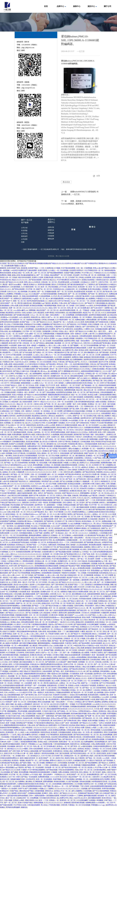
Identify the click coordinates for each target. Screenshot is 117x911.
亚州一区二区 (55, 601)
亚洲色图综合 (64, 491)
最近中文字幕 (104, 362)
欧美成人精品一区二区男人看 (22, 273)
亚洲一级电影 (32, 345)
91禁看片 (17, 449)
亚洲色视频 (108, 338)
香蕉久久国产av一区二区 (50, 317)
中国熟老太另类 (8, 362)
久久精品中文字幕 (38, 423)
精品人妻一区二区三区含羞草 (88, 425)
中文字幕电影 (82, 324)
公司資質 (24, 239)
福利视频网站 (112, 502)
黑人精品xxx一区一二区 (60, 786)
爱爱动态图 (24, 549)
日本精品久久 (85, 282)
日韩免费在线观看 (109, 277)
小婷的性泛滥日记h (102, 280)
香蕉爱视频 (61, 545)
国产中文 (96, 791)
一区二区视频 (82, 573)
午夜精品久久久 (87, 524)
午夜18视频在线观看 (55, 463)
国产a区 (88, 739)
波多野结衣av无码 (100, 674)
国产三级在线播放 (48, 392)
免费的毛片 (17, 298)
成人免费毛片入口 (83, 463)
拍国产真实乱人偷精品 (61, 669)
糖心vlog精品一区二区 (37, 298)
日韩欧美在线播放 (98, 369)
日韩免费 (65, 526)
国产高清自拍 (37, 699)
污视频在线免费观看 (63, 692)
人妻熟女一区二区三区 (28, 507)
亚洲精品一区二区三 (95, 404)
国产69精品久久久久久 (76, 303)
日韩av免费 (14, 305)
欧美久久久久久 (42, 706)
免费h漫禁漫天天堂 (34, 446)
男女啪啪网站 (111, 296)
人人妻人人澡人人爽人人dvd (10, 575)
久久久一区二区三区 (19, 418)
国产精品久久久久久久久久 (15, 613)
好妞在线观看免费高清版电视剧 (35, 568)
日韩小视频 (67, 495)
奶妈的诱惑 (97, 336)
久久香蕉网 (13, 788)
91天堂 (96, 709)
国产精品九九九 (77, 343)
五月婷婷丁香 (73, 277)
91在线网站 (105, 681)
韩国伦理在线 (31, 425)
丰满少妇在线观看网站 (66, 770)
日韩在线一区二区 (16, 329)
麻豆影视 (44, 570)
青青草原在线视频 (44, 284)
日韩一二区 (68, 364)
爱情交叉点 (49, 791)
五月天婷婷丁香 (57, 756)
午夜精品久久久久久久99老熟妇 (105, 273)
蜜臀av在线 (31, 418)
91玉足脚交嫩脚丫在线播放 (55, 423)
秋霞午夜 (101, 563)
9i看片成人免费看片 (104, 416)
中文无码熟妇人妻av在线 (95, 669)
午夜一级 (107, 561)
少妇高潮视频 (57, 784)
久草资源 (54, 331)
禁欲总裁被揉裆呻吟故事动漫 (71, 617)
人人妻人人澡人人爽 (52, 575)
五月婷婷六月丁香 (98, 465)
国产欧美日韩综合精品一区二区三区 (86, 735)
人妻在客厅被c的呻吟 (82, 296)
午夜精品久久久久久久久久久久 (25, 556)
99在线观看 (81, 500)
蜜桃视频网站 (108, 650)
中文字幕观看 (59, 512)
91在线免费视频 (44, 296)
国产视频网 (74, 345)
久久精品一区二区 (22, 376)
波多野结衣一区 (100, 376)
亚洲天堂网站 (53, 538)
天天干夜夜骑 (43, 580)
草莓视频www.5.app (21, 294)
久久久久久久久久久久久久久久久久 (35, 308)
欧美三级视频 (59, 615)
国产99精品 (19, 430)
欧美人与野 (102, 432)
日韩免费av (5, 320)
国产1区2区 (110, 535)
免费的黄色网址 (86, 381)
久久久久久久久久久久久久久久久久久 (38, 472)
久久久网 (38, 399)
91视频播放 (46, 324)
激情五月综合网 (65, 317)
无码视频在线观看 (101, 329)
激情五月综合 (73, 287)
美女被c (30, 432)
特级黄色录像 (108, 627)
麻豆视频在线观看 (83, 507)
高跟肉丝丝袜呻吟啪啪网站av (10, 606)
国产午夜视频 (28, 723)
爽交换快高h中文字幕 (62, 352)
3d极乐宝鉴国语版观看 (25, 493)
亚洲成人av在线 (73, 685)
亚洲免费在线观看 (22, 540)
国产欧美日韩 (108, 291)
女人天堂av (84, 620)
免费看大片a (109, 580)
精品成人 (24, 449)
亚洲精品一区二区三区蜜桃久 (82, 317)
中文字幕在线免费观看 (84, 704)
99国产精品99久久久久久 (71, 493)
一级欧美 (25, 284)
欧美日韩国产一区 (6, 298)
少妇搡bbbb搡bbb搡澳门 (32, 491)
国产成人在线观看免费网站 (26, 378)
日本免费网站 (95, 681)
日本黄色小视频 (45, 641)
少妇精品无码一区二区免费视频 (76, 289)
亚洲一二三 (62, 631)
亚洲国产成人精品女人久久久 (14, 563)
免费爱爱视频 (19, 524)
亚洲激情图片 (43, 477)
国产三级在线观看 (21, 667)
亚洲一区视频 (40, 385)
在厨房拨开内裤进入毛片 (29, 638)
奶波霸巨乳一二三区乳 (11, 352)
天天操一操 (83, 420)
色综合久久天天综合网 (52, 749)
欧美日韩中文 (75, 371)
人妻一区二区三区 (40, 273)
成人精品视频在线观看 (74, 313)
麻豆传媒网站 (33, 449)
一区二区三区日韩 (73, 742)
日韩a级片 (102, 495)
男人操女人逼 (53, 582)
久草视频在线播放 (88, 477)
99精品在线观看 (18, 364)
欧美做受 (54, 732)
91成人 (26, 373)
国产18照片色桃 (14, 751)
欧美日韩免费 (24, 305)
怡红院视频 (4, 397)
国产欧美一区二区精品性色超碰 (65, 500)
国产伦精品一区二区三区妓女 (55, 439)
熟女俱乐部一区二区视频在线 (43, 509)
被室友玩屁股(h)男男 (24, 409)
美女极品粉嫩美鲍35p (28, 275)
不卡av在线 (9, 425)
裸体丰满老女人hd (31, 800)
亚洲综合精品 (45, 718)
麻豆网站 (29, 781)
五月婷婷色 (20, 652)
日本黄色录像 (95, 660)
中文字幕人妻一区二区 (89, 275)
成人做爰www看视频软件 (61, 627)
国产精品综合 (72, 324)
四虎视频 (37, 718)
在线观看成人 (94, 533)
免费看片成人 (109, 308)
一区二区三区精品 (105, 327)
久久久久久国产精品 (33, 519)
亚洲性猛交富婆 (97, 498)
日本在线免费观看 (56, 458)
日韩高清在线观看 (76, 542)
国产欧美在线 (78, 514)
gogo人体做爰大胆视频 (67, 338)
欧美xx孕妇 (77, 355)
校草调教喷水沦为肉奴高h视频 (74, 411)
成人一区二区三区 (71, 533)
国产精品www (29, 395)
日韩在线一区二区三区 (49, 282)
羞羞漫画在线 (89, 430)
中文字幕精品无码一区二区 (94, 270)
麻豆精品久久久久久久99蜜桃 (17, 749)
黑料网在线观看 (47, 446)
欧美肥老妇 (112, 486)
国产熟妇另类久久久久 (75, 427)
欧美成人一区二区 (24, 479)
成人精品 (83, 549)
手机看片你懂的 (54, 634)
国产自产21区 (42, 739)
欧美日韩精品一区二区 (14, 514)
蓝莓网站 (78, 273)
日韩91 (31, 796)
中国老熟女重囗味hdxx (76, 444)
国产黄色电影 (104, 352)
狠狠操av (39, 418)
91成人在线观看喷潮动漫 (21, 390)
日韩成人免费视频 (73, 418)
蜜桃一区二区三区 (19, 301)
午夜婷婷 (21, 657)
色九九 (66, 366)
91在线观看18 (14, 671)
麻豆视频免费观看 (57, 298)
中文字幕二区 (31, 289)
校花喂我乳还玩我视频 (64, 392)
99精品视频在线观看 (82, 699)
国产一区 (54, 533)
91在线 (96, 645)
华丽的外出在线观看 (69, 573)
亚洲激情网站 (89, 397)
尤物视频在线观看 (49, 427)
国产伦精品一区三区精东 (58, 451)
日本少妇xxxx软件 (78, 531)
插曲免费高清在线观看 (69, 465)
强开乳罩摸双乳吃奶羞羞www (37, 301)
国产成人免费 (74, 409)
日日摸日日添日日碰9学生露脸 (15, 547)
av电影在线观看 (78, 535)
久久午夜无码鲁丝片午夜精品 (35, 364)
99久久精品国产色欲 (107, 793)
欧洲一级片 (59, 519)
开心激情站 (32, 291)
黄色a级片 (6, 474)
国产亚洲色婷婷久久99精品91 (106, 284)
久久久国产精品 (90, 615)
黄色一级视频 (82, 720)
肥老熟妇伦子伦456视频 (32, 324)
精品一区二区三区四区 (79, 395)
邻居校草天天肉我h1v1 (88, 488)
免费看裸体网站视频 (62, 359)
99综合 (55, 362)
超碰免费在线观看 (74, 613)
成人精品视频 (34, 667)
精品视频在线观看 (38, 460)
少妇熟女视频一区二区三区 (29, 437)
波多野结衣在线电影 (103, 310)
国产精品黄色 (51, 364)
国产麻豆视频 (96, 517)
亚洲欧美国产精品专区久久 (19, 481)
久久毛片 (54, 296)
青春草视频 (16, 608)
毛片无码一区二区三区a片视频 (49, 456)
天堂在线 (29, 420)
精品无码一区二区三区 (94, 631)
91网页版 (67, 697)
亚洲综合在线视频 (68, 667)
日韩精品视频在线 (79, 460)
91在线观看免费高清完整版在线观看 (74, 348)
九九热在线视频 (107, 730)
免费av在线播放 (101, 402)
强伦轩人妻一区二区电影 (9, 277)
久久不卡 (83, 451)
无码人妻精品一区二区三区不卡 (48, 453)
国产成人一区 (82, 559)
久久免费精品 (69, 406)
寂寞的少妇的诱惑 (88, 280)
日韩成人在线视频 (48, 320)
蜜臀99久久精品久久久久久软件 (17, 580)
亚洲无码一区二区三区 (51, 418)
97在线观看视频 (79, 298)
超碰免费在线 (11, 409)
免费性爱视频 (38, 803)
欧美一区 (44, 287)
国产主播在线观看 (9, 531)
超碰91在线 (22, 345)
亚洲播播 (100, 800)
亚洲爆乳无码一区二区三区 (60, 376)
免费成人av (63, 470)
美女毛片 (111, 320)
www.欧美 (89, 305)
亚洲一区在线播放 (110, 317)
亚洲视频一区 (41, 413)
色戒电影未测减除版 (33, 320)
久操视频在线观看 (79, 760)
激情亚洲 (25, 298)
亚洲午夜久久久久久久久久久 (24, 413)
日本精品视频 (85, 441)
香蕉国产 (109, 599)
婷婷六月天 (71, 716)
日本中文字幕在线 (63, 301)
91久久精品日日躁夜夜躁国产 (58, 580)
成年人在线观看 (62, 660)
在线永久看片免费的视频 (89, 439)
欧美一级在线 (36, 381)
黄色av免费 (57, 676)
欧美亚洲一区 (83, 287)
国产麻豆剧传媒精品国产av (77, 284)
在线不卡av (31, 397)
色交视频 (29, 488)
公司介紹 (24, 228)
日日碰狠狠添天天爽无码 (9, 620)
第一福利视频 (5, 270)
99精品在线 (111, 432)
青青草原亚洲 (101, 500)
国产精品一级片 (58, 671)
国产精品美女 (49, 493)
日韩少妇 (93, 364)
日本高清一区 (38, 411)
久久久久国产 (107, 371)
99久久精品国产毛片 (100, 437)
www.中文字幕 (41, 397)
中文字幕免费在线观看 (29, 458)
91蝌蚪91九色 (89, 329)
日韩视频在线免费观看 (92, 427)
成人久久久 (107, 643)
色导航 (55, 449)
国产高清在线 (54, 420)
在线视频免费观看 (18, 420)
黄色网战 (19, 723)
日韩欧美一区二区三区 (25, 467)
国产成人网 (33, 580)
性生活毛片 (80, 430)
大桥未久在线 (38, 404)
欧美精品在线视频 (36, 305)
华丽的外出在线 (108, 545)
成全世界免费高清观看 (68, 310)
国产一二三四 (90, 500)
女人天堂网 (13, 582)
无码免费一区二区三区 (53, 767)
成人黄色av (61, 460)
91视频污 (24, 770)
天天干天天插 (46, 756)
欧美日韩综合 (50, 692)
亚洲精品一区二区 (73, 439)
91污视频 (57, 268)
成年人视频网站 (76, 472)
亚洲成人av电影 (91, 728)
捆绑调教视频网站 (44, 643)
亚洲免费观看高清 (93, 774)
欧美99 (46, 338)
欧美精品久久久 (97, 446)
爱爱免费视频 (5, 348)
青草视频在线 (26, 589)
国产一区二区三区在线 (65, 291)
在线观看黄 (67, 357)
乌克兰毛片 (36, 678)
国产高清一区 (93, 294)
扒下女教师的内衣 (94, 528)
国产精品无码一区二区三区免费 (88, 610)
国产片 (60, 371)
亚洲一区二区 (18, 634)
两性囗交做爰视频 (44, 702)
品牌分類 (51, 228)
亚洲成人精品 (16, 622)
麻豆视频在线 (80, 456)
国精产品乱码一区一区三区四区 (95, 453)
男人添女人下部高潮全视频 (13, 324)
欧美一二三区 (58, 472)
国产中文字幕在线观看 (107, 683)
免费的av (6, 406)
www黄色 (72, 463)
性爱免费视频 (17, 434)
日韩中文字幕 (103, 282)
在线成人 (63, 418)
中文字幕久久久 (87, 273)
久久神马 (73, 498)
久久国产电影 (38, 533)
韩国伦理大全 (36, 317)
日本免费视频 (29, 329)
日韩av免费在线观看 (98, 744)
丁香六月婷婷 (29, 439)
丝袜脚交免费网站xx (79, 512)
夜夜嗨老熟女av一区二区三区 (70, 467)
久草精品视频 (5, 505)
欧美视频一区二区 (16, 406)
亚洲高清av (111, 402)
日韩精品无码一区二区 (92, 406)
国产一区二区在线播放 (20, 388)
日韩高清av (89, 458)
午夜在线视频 (100, 303)
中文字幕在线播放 (68, 779)
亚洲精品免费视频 (59, 730)
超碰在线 (7, 669)
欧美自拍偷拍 (60, 313)
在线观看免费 (95, 613)
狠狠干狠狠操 (26, 617)
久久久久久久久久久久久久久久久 (22, 484)
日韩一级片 (49, 610)
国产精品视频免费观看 (55, 273)
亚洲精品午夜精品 (74, 388)
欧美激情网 (45, 517)
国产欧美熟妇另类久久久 (73, 554)
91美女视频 (18, 594)
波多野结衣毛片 (86, 418)
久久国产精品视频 (72, 781)
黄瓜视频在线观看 (55, 502)
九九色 (8, 334)
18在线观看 (102, 634)
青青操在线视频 (59, 781)
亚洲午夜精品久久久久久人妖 (98, 549)
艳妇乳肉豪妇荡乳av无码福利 (30, 559)
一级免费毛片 (100, 449)
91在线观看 (13, 345)
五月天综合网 (62, 444)
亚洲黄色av (4, 317)
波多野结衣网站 (70, 341)
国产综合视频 (101, 713)
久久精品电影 (14, 402)
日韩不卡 (94, 282)
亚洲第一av (54, 338)
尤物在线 (75, 495)
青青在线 (60, 364)
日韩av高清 (108, 559)
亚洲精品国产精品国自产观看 (69, 566)
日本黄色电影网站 (75, 718)
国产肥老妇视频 (52, 770)
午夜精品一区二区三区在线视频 (79, 805)
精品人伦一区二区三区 (25, 404)
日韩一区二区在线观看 (65, 402)
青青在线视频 (15, 383)
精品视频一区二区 (14, 676)
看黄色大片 (60, 425)
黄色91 (54, 284)
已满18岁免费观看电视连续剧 (84, 402)
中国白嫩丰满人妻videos (38, 371)
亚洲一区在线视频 (86, 674)
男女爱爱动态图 (63, 282)
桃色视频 (57, 465)
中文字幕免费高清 (63, 280)
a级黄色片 (84, 467)
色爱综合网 (93, 432)
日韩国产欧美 (102, 486)
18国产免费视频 (35, 577)
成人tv (75, 568)
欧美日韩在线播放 (94, 289)
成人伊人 (28, 423)
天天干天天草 (50, 385)
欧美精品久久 (21, 545)
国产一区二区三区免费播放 (77, 294)
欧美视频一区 (34, 463)
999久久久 (30, 512)
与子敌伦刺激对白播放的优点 (44, 723)
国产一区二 (89, 751)
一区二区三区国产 (17, 334)
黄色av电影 (43, 531)
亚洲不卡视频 (42, 556)
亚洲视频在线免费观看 (62, 446)
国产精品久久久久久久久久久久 (47, 470)
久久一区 (87, 681)
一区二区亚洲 (91, 301)
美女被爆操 (11, 746)
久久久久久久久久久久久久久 (52, 381)
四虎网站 (110, 500)
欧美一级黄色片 (62, 385)
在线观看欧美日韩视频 (101, 584)
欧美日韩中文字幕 (15, 343)
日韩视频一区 (91, 411)
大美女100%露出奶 (65, 477)
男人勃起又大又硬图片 (8, 631)
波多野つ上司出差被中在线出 (40, 584)
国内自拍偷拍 (62, 427)
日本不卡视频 (89, 376)
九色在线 (70, 322)
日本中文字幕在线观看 (14, 355)
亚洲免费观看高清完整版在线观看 (18, 538)
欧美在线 (69, 460)
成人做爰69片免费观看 (11, 643)
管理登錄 (51, 256)
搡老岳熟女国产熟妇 (53, 498)
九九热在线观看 (82, 545)
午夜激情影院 (38, 521)
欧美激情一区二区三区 (94, 291)
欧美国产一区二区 (35, 392)
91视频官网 (107, 596)
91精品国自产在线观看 (29, 528)
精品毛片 (62, 678)
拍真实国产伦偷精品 (102, 430)
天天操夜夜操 (58, 648)
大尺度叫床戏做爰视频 (49, 294)
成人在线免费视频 (6, 699)
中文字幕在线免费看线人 (61, 559)
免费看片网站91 (46, 676)
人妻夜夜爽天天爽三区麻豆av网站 (93, 484)
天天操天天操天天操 (49, 711)
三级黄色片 (91, 284)
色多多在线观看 (73, 451)
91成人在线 (14, 706)
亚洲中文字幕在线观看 (96, 678)
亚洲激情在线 (5, 617)
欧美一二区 (79, 406)
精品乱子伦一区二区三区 (92, 313)
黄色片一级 (54, 369)
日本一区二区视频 (83, 517)
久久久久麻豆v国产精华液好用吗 (94, 509)
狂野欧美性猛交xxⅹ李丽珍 (88, 711)
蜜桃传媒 (109, 648)
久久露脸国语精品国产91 (104, 334)
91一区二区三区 (20, 425)
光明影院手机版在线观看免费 (57, 378)
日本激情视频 (15, 287)
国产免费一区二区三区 (93, 716)
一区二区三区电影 (27, 575)
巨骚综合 (78, 327)
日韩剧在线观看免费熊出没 (102, 746)
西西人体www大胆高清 (32, 282)
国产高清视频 (39, 575)
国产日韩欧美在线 (102, 322)
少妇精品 (51, 531)
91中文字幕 (27, 624)
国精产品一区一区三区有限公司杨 (85, 416)
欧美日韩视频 (31, 327)
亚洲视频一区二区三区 (86, 662)
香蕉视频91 (72, 378)
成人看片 (110, 660)
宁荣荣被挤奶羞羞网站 (99, 617)
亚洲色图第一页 (11, 732)
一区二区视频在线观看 (8, 392)
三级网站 (50, 788)
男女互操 (63, 575)
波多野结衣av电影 (29, 434)
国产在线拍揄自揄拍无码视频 (106, 411)
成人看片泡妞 (47, 669)
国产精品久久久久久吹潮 (14, 282)
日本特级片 (30, 563)
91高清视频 (103, 533)
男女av (84, 645)
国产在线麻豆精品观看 (22, 315)
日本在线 (58, 493)
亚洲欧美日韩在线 (76, 491)
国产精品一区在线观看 (29, 777)
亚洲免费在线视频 (98, 739)
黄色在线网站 (98, 317)
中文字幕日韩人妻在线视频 (31, 669)
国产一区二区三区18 (25, 509)
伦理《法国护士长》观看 (55, 437)
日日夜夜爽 (64, 420)
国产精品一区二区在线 (107, 345)
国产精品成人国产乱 (73, 362)
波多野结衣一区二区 (67, 456)
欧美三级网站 (109, 669)
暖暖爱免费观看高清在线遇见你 (59, 395)
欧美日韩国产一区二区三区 (76, 774)
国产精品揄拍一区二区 (90, 385)
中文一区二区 (66, 791)
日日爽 (85, 334)
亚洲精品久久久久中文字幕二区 (91, 627)
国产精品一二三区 (38, 606)
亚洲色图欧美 (50, 713)
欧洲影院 (93, 507)
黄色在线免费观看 (41, 395)
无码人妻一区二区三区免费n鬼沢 (78, 308)
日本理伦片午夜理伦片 (100, 540)
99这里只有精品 (17, 498)
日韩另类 (53, 594)
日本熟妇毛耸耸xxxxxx (31, 514)
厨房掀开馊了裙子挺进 (82, 434)
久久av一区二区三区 (78, 301)
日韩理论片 (13, 397)
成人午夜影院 (68, 528)
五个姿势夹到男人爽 (40, 350)
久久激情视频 (64, 538)
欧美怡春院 (28, 357)
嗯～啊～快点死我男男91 (95, 608)
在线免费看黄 (106, 413)
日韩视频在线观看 (64, 732)
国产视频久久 (12, 479)
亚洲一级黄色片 (76, 334)
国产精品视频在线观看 (93, 526)
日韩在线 (98, 662)
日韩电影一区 (107, 289)
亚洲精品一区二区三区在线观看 (40, 362)
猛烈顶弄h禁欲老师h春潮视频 (14, 327)
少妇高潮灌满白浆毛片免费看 (45, 329)
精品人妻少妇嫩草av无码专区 (93, 667)
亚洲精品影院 (59, 406)
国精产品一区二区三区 (44, 289)
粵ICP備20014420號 (62, 256)
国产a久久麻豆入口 (84, 378)
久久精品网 (105, 777)
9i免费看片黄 (104, 695)
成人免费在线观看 (14, 589)
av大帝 (34, 409)
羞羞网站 (87, 547)
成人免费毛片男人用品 (70, 350)
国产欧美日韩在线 (102, 566)
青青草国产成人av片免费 (50, 481)
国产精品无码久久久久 (58, 324)
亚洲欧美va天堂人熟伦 (86, 470)
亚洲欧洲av (8, 357)
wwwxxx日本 (54, 777)
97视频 (82, 638)
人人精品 (63, 601)
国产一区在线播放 (40, 685)
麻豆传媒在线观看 (49, 660)
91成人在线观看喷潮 (98, 296)
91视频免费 (20, 472)
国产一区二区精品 (43, 275)
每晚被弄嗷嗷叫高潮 (88, 566)
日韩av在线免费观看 (54, 568)
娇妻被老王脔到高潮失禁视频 (94, 357)
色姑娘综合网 (28, 718)
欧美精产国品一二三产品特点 (37, 545)
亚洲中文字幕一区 (70, 664)
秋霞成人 (78, 667)
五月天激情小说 (5, 570)
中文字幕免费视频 (24, 573)
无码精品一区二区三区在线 (69, 486)
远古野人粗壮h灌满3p (40, 420)
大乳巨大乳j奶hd (106, 610)
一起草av (74, 446)
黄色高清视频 (95, 463)
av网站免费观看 (91, 320)
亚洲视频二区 (9, 423)
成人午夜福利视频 (41, 608)
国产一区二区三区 (10, 803)
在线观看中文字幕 (62, 563)
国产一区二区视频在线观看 (47, 291)
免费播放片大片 (51, 763)
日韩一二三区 (111, 275)
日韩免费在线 (88, 437)
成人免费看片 (88, 690)
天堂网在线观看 (61, 388)
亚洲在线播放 (32, 702)
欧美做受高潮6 (93, 695)
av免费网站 (9, 294)
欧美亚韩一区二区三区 (47, 495)
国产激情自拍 (49, 521)
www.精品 (103, 425)
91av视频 (4, 589)
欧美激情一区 (48, 554)
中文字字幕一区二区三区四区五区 (101, 505)
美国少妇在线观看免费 (30, 296)
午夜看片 (93, 423)
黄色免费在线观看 (76, 376)
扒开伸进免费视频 (100, 305)
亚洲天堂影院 (43, 270)
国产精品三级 (98, 381)
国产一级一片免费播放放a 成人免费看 (76, 652)
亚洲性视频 (101, 275)
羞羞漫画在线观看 (40, 730)
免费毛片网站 (107, 336)
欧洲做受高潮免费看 (23, 552)
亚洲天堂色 (69, 329)
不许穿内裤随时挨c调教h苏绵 (79, 660)
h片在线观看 (13, 317)
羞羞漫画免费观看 (93, 594)
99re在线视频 (103, 409)
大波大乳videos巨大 (22, 362)
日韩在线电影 (48, 406)
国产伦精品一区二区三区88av (43, 352)
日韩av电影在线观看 (59, 577)
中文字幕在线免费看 (68, 268)
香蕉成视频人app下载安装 (42, 303)
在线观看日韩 (27, 336)
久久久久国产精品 (78, 373)
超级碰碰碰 (105, 355)
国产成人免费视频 (93, 671)
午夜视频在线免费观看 (40, 624)
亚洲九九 (59, 495)
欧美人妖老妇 (97, 277)
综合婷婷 (54, 737)
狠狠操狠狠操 (26, 383)
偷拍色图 (62, 608)
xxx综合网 (59, 366)
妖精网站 (47, 533)
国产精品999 (107, 366)
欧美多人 (71, 688)
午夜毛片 (79, 437)
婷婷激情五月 (106, 481)
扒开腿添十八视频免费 (81, 481)
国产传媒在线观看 (80, 624)
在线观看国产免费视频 (8, 521)
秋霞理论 (87, 784)
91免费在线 (49, 268)
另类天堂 (45, 280)
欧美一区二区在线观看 (44, 779)
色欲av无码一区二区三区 (57, 308)
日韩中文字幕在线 (64, 441)
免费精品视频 (80, 320)
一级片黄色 (9, 526)
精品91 (73, 648)
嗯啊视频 (32, 310)
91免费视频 (55, 434)
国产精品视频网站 (91, 763)
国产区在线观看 (68, 327)
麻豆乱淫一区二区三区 (41, 704)
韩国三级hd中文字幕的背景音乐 (30, 671)
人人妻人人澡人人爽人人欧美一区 (58, 345)
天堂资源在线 (62, 284)
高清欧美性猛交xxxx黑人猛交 (34, 498)
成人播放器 (34, 645)
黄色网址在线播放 (20, 765)
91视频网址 (109, 465)
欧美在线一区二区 (61, 277)
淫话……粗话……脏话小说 (27, 477)
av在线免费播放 (81, 657)
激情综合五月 (103, 294)
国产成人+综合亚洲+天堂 (81, 570)
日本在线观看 (27, 355)
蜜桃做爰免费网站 (35, 535)
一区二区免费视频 (68, 315)
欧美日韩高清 (7, 371)
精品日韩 (79, 390)
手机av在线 (4, 331)
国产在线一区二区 (76, 352)
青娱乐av (73, 559)
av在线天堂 (49, 589)
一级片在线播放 (108, 388)
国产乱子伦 (60, 329)
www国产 (77, 381)
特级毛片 (24, 744)
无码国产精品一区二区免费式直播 (24, 713)
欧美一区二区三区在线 (49, 688)
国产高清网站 (102, 320)
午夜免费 (107, 589)
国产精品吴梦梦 (103, 364)
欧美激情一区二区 (104, 796)
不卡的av (29, 599)
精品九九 (53, 280)
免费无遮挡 (52, 545)
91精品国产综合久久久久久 (76, 608)
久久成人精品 (18, 674)
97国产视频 (47, 786)
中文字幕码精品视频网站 (37, 770)
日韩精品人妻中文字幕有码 (97, 556)
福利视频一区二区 (10, 645)
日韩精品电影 (71, 730)
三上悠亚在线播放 (54, 350)
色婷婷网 (78, 509)
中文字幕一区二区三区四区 (32, 331)
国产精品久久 (24, 636)
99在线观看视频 (57, 341)
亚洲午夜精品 (50, 313)
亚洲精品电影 (85, 744)
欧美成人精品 (41, 378)
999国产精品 (74, 627)
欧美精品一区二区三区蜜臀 (53, 411)
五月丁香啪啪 (15, 411)
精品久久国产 (16, 669)
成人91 (48, 298)
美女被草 (76, 275)
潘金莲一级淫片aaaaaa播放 (12, 284)
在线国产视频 (69, 273)
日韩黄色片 (89, 584)
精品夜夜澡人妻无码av (14, 313)
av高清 (50, 730)
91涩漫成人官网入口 (14, 561)
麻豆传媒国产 (70, 615)
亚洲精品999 (4, 791)
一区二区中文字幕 (16, 568)
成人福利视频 (53, 371)
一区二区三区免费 (44, 341)
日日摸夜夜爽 (31, 453)
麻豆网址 (55, 303)
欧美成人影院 (84, 350)
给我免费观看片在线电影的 (51, 573)
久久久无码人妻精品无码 (41, 603)
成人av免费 (49, 390)
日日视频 (96, 751)
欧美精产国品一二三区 (36, 268)
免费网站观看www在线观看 (95, 803)
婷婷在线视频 (69, 629)
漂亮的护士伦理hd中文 (77, 526)
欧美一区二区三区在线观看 (98, 287)
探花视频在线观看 (20, 432)
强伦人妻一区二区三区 (97, 592)
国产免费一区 (39, 439)
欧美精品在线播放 (54, 570)
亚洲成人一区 (94, 467)
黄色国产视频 (49, 650)
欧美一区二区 (21, 512)
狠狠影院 (3, 268)
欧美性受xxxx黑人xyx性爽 (46, 425)
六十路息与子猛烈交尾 (95, 760)
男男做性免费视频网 (63, 713)
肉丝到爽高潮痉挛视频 (81, 364)
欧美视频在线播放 (28, 470)
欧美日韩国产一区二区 (9, 303)
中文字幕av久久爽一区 (47, 366)
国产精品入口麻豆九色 (21, 371)
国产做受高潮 (110, 608)
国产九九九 (7, 709)
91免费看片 (105, 751)
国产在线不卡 (7, 301)
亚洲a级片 (82, 650)
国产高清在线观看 (27, 505)
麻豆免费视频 (75, 697)
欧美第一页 (22, 397)
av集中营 (91, 334)
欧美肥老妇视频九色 (17, 648)
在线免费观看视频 (18, 660)
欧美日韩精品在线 (6, 594)
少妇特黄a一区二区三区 (41, 432)
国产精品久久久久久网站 (84, 331)
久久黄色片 (33, 549)
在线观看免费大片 (48, 552)
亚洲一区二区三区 (79, 392)
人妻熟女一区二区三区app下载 (69, 683)
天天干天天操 (71, 423)
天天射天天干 (97, 676)
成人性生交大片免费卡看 (48, 441)
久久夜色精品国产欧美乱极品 (100, 343)
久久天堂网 (58, 357)
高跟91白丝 (52, 301)
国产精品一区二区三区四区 (20, 474)
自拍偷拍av (13, 610)
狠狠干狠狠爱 (73, 662)
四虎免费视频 (104, 791)
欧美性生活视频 (16, 338)
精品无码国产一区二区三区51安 (48, 310)
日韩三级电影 (73, 470)
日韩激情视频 (39, 791)
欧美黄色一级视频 (18, 760)
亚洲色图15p (76, 552)
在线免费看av (79, 329)
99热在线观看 (47, 671)
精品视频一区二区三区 (63, 343)
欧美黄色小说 (20, 423)
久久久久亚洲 (79, 322)
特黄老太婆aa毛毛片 (43, 434)
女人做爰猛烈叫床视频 (22, 526)
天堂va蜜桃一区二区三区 (33, 334)
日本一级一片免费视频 (84, 268)
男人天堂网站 (24, 774)
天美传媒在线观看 (91, 444)
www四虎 (3, 486)
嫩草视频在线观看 (29, 601)
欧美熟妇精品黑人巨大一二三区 (64, 507)
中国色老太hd (35, 664)
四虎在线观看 (68, 458)
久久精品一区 (68, 381)
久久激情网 (13, 793)
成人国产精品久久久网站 (107, 268)
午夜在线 (61, 362)
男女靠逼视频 (53, 287)
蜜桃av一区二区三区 (39, 444)
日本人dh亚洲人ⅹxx (10, 427)
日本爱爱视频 (7, 296)
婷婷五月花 (8, 753)
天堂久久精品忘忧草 (11, 381)
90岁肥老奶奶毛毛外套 (100, 781)
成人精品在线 (110, 303)
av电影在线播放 (86, 746)
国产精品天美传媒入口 (54, 606)
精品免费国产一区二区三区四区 (61, 275)
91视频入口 (64, 397)
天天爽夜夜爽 (37, 488)
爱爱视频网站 (85, 493)
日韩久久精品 (29, 430)
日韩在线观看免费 (18, 519)
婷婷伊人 (7, 388)
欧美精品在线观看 (13, 458)
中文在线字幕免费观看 (105, 423)
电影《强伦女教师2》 (53, 315)
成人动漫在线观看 (105, 378)
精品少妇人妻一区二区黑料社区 (95, 390)
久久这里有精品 (21, 350)
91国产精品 (97, 458)
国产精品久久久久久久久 (21, 517)
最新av (30, 350)
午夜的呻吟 (58, 327)
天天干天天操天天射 (45, 695)
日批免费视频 (96, 568)
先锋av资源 (11, 512)
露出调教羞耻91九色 (91, 352)
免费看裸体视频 (49, 334)
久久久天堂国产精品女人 (9, 385)
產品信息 (66, 182)
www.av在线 (77, 477)
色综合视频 (43, 463)
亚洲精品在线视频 (34, 793)
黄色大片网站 (100, 606)
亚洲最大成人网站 (110, 498)
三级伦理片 (96, 777)
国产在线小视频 (24, 381)
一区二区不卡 (95, 481)
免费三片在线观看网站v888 (15, 599)
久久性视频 (79, 784)
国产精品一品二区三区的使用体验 (16, 463)
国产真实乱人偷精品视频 (45, 343)
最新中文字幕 (34, 495)
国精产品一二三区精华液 (90, 683)
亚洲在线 (13, 348)
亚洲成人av (33, 284)
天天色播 (42, 798)
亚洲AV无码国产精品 (25, 803)
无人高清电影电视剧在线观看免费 (75, 519)
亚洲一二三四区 (13, 742)
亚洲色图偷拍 (5, 305)
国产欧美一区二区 (45, 449)
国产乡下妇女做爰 (25, 352)
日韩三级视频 (82, 404)
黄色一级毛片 (38, 493)
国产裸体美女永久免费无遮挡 (46, 725)
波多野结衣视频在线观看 (98, 315)
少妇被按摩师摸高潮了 (63, 531)
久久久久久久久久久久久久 (33, 406)
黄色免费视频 (38, 465)
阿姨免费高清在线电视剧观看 (43, 357)
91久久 (103, 313)
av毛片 (57, 509)
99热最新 (61, 474)
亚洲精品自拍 (62, 294)
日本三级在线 (82, 561)
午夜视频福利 (26, 460)
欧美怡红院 (59, 528)
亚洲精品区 (76, 441)
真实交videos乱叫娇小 (21, 584)
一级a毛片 (62, 622)
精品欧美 (46, 373)
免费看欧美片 (5, 287)
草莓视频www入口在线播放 (44, 359)
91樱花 (35, 341)
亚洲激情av (4, 777)
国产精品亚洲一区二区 (34, 547)
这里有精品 (49, 327)
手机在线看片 (63, 449)
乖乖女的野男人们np (45, 645)
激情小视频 (10, 704)
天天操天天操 (106, 350)
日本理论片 (40, 327)
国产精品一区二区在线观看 (34, 767)
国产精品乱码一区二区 (97, 629)
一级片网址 (8, 456)
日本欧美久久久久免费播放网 (79, 563)
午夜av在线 (63, 303)
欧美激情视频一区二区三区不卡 (57, 413)
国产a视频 (14, 772)
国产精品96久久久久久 (45, 322)
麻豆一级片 (46, 399)
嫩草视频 (112, 329)
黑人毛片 (87, 514)
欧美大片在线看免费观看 (28, 456)
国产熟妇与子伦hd (101, 470)
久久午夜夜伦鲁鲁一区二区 (30, 287)
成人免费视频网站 (15, 331)
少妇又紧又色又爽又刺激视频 (23, 399)
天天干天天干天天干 (72, 596)
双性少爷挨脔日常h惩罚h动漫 (91, 388)
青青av (95, 268)
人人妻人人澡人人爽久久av (42, 355)
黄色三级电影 (71, 545)
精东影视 (24, 268)
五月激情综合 (74, 366)
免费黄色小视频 (5, 275)
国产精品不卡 (90, 303)
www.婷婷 (105, 697)
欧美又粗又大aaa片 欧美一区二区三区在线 (63, 599)
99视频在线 (110, 606)
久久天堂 (67, 512)
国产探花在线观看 (35, 280)
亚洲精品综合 (103, 601)
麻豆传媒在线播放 (25, 662)
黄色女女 (52, 416)
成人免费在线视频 (94, 420)
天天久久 (84, 362)
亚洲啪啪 (26, 451)
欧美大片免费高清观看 (81, 592)
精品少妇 (34, 538)
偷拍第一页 (17, 296)
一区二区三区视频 (91, 601)
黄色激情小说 (66, 373)
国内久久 (4, 676)
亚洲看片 (67, 648)
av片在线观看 (75, 282)
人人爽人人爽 (18, 357)
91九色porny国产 (7, 399)
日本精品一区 (48, 465)
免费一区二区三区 (15, 308)
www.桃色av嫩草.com (21, 310)
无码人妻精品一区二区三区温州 (74, 502)
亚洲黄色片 (101, 685)
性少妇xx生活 (109, 493)
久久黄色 (45, 479)
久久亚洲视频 (50, 563)
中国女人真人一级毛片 (67, 331)
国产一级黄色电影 (48, 716)
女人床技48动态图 (10, 477)
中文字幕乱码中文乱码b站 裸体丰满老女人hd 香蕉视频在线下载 (80, 725)
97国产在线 (86, 554)
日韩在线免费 (53, 742)
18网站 (103, 660)
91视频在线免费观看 (19, 446)
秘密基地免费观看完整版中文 (106, 301)
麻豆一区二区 (52, 474)
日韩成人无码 (30, 660)
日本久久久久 (12, 291)
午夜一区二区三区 (84, 446)
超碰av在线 (16, 275)
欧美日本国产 (22, 793)
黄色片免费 (86, 617)
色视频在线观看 (72, 540)
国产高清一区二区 (38, 589)
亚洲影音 (46, 451)
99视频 (66, 463)
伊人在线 (12, 472)
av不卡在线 (63, 287)
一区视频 (59, 505)
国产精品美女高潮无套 (100, 341)
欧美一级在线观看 (33, 592)
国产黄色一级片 (37, 620)
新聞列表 (51, 230)
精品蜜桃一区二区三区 (68, 517)
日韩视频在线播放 (18, 441)
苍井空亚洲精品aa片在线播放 (10, 627)
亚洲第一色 (43, 657)
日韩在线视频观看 (106, 392)
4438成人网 (69, 298)
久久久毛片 (14, 533)
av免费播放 (37, 336)
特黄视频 (9, 453)
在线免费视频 (36, 479)
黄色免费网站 (36, 573)
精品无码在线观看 (24, 277)
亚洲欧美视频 (26, 606)
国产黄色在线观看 (18, 289)
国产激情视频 (89, 542)
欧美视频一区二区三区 (38, 542)
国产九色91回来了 (97, 308)
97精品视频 (65, 690)
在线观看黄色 (90, 622)
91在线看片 (34, 587)
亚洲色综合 (103, 711)
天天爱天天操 (58, 554)
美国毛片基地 (70, 758)
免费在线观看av (40, 796)
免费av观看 (8, 364)
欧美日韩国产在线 (13, 268)
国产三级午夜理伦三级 (90, 327)
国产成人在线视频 (66, 481)
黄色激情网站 (105, 671)
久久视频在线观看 (28, 369)
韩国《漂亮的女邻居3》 (50, 491)
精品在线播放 (52, 631)
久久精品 (51, 270)
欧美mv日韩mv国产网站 (59, 718)
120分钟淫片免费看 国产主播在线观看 (23, 270)
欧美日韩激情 (26, 678)
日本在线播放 (63, 763)
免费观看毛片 (55, 373)
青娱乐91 (42, 437)
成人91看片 (62, 404)
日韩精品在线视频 (69, 505)
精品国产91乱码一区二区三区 (33, 338)
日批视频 (12, 350)
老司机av (57, 791)
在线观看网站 (79, 458)
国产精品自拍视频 (47, 336)
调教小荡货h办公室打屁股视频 (58, 674)
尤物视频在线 (24, 655)
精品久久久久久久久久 (20, 280)
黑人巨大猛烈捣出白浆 (66, 296)
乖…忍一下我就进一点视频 (86, 310)
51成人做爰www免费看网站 (18, 577)
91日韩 (56, 589)
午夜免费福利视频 (50, 305)
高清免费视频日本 (101, 742)
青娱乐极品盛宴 (32, 531)
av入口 (32, 451)
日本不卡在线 (63, 369)
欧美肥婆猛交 (9, 596)
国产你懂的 (48, 655)
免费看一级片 (71, 404)
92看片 (30, 348)
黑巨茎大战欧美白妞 (25, 303)
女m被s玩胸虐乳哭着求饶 (49, 678)
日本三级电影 (80, 305)
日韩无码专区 (70, 437)
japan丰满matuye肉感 (8, 540)
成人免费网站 (91, 298)
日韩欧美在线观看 (109, 725)
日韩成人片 (100, 737)
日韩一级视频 (55, 517)
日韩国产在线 (21, 531)
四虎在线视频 (90, 322)
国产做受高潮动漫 (76, 453)
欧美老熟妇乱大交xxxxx (107, 573)
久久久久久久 (83, 533)
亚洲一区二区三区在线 (26, 385)
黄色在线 (97, 542)
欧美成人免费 (93, 395)
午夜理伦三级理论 (66, 514)
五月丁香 (11, 777)
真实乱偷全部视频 (32, 441)
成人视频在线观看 (47, 519)
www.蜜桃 (35, 383)
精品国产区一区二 (59, 322)
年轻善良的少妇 (5, 280)
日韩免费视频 (62, 688)
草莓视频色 (19, 373)
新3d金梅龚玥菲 (34, 676)
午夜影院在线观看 (44, 681)
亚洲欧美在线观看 (71, 425)
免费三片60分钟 (79, 587)
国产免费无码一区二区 (18, 320)
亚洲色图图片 (86, 655)
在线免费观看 (46, 577)
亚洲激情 (7, 660)
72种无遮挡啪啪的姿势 (38, 636)
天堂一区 (78, 688)
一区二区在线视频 (62, 270)
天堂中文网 (13, 566)
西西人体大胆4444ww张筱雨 (104, 451)
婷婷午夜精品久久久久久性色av (80, 369)
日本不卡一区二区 (31, 657)
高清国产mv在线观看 (16, 444)
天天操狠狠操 (67, 570)
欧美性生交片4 (75, 280)
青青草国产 (29, 685)
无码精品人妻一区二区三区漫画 (96, 373)
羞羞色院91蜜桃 (67, 676)
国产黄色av (48, 620)
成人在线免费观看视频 (12, 695)
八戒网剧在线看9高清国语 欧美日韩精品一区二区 (82, 383)
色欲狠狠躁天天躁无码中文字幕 (91, 366)
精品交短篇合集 (95, 350)
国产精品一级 (57, 641)
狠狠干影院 (100, 699)
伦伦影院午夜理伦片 (76, 270)
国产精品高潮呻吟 (27, 359)
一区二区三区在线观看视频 (89, 345)
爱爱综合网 (63, 613)
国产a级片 (8, 786)
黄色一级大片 (23, 582)
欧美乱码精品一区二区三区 (91, 521)
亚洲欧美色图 (49, 277)
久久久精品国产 (34, 294)
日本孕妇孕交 (31, 779)
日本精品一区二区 (61, 336)
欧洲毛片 (34, 486)
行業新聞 (51, 236)
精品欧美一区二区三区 (71, 488)
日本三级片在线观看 (76, 397)
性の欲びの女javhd (92, 538)
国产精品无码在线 (93, 392)
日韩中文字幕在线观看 (108, 383)
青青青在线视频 (26, 341)
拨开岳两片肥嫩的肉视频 (28, 643)
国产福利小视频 (82, 505)
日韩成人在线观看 (85, 277)
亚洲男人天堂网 (37, 277)
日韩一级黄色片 (26, 411)
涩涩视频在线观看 (81, 315)
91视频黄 (42, 735)
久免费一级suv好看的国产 (96, 348)
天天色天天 (85, 613)
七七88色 (33, 390)
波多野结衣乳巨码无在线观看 (94, 359)
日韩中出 (12, 376)
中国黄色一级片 (22, 392)
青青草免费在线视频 (58, 432)
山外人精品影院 (38, 313)
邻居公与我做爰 (93, 324)
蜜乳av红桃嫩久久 (75, 449)
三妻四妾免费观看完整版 (107, 395)
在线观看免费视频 (24, 610)
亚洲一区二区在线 (6, 683)
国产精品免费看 (68, 641)
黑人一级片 (98, 331)
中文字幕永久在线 (20, 805)
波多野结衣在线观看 (61, 409)
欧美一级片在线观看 (109, 716)
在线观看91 (80, 338)
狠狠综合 (39, 660)
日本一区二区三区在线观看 (32, 427)
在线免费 (28, 444)
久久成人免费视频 (74, 524)
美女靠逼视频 (23, 348)
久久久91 (38, 451)
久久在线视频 (103, 554)
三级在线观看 (93, 362)
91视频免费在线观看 (62, 334)
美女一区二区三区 (7, 413)
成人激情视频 (23, 291)
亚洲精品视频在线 (107, 427)
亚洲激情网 (46, 331)
